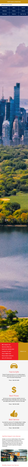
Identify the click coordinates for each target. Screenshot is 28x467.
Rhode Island (4, 7)
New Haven (4, 14)
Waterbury (5, 10)
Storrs (14, 7)
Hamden (23, 10)
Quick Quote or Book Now (14, 1)
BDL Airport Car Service (7, 4)
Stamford (14, 14)
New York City (23, 14)
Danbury (14, 10)
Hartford (23, 7)
